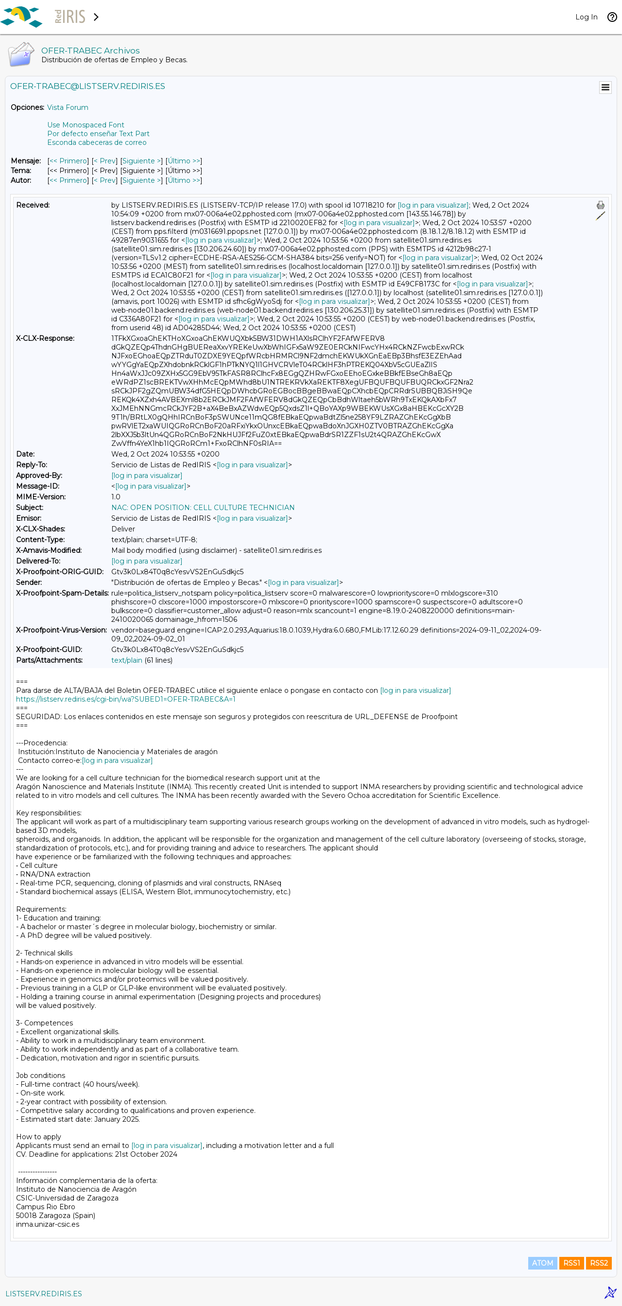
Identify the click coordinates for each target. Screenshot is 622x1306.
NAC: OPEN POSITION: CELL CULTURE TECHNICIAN (203, 507)
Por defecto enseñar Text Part (98, 133)
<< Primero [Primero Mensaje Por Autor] (68, 180)
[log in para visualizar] (433, 205)
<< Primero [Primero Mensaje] (68, 161)
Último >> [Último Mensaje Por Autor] (184, 180)
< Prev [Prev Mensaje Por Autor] (105, 180)
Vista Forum (67, 107)
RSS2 (599, 1263)
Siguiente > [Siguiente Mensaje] (141, 161)
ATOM (542, 1263)
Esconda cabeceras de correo (97, 142)
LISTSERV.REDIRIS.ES (43, 1293)
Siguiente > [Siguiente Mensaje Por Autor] (141, 180)
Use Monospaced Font (85, 125)
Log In (586, 17)
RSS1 (571, 1263)
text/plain (126, 660)
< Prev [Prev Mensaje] (105, 161)
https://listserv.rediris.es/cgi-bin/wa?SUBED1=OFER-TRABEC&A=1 (126, 699)
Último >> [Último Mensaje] (184, 161)
